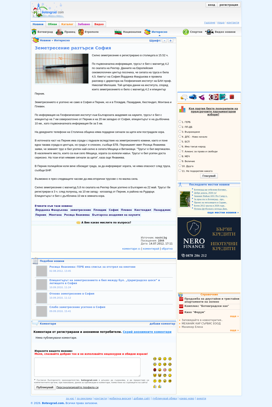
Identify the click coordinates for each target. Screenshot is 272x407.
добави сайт (141, 398)
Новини (38, 24)
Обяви (52, 24)
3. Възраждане (189, 131)
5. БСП (184, 141)
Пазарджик (162, 210)
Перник (41, 214)
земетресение (80, 210)
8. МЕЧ (184, 156)
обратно (167, 248)
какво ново (186, 398)
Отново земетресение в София (72, 293)
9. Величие (186, 161)
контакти (233, 22)
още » (234, 316)
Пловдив (100, 210)
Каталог (67, 24)
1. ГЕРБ (184, 122)
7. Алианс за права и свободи (198, 151)
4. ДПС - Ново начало (192, 136)
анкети (201, 398)
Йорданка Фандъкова (51, 210)
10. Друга (186, 166)
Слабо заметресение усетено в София (77, 307)
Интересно (62, 40)
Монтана (55, 214)
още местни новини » (223, 212)
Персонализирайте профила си (78, 387)
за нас (70, 398)
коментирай (151, 248)
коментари (131, 248)
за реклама (84, 398)
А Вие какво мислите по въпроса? (103, 222)
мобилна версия (120, 398)
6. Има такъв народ (191, 146)
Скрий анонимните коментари (147, 332)
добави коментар (162, 323)
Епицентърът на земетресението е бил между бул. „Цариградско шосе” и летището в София (105, 282)
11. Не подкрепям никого (195, 171)
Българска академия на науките (116, 214)
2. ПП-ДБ (185, 126)
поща (221, 22)
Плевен (126, 210)
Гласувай (209, 175)
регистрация (229, 4)
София (113, 210)
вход (211, 4)
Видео (99, 24)
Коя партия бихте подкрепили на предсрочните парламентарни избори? (213, 111)
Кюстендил (142, 210)
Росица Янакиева (77, 214)
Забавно (84, 24)
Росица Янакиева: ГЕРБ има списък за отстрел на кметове (93, 266)
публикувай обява (165, 398)
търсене (209, 22)
